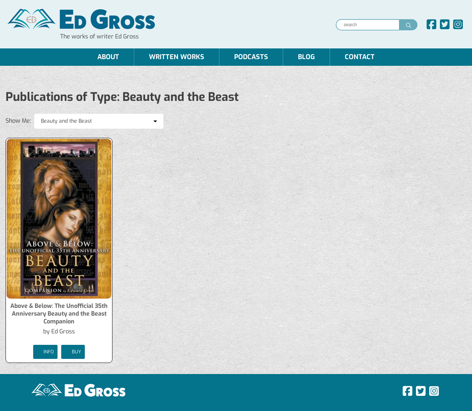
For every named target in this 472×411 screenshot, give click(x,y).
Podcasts (251, 56)
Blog (306, 56)
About (108, 56)
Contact (360, 56)
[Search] (367, 24)
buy (73, 352)
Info (45, 352)
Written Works (176, 56)
